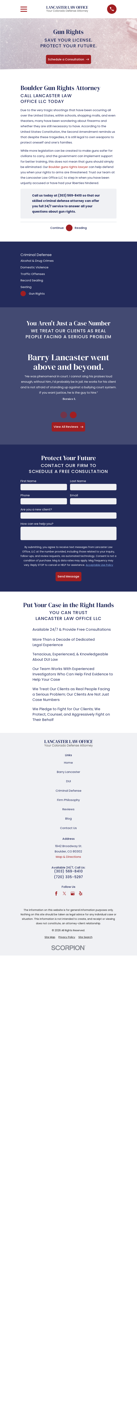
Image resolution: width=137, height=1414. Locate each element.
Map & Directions (68, 857)
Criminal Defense (68, 790)
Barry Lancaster (68, 772)
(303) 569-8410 (68, 871)
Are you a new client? (36, 509)
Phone (25, 495)
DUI (68, 781)
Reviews (68, 809)
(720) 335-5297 (68, 877)
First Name (28, 481)
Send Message (68, 576)
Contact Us (68, 828)
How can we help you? (36, 523)
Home (68, 762)
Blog (68, 818)
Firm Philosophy (68, 800)
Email (74, 495)
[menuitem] (68, 260)
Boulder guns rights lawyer (68, 167)
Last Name (78, 481)
